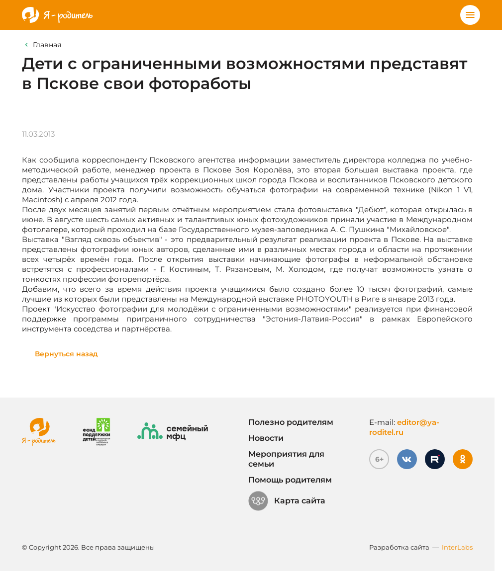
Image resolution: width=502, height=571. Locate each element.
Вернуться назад (66, 354)
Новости (266, 438)
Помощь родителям (290, 480)
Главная (47, 44)
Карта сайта (286, 501)
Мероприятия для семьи (286, 459)
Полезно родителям (290, 422)
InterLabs (457, 547)
